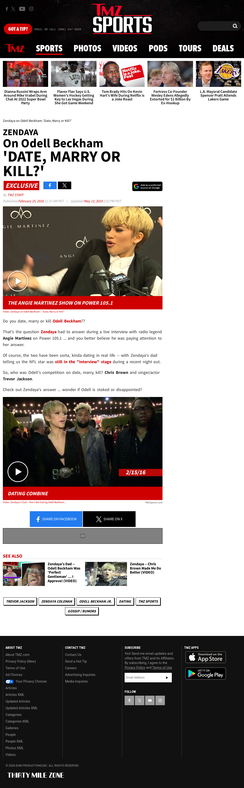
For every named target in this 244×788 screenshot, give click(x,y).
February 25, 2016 (31, 201)
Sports (49, 49)
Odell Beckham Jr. (95, 601)
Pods (158, 49)
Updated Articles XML (21, 708)
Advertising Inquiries (80, 675)
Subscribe (167, 677)
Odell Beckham (67, 321)
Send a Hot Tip (76, 661)
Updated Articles (17, 701)
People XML (14, 741)
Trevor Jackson (20, 601)
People (10, 735)
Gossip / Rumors (82, 611)
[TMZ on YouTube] (150, 700)
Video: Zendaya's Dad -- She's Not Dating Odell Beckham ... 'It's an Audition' (35, 502)
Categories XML (17, 721)
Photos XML (14, 748)
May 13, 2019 (93, 201)
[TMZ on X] (14, 9)
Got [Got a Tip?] (18, 29)
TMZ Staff (15, 195)
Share (56, 519)
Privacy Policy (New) (20, 661)
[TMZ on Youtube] (22, 9)
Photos (87, 49)
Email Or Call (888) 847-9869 (57, 29)
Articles (11, 688)
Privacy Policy (135, 667)
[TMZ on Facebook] (7, 9)
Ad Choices (13, 675)
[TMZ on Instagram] (31, 9)
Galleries (11, 728)
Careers (70, 668)
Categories (13, 715)
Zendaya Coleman (56, 601)
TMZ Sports (148, 601)
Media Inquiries (76, 681)
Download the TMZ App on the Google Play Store (205, 674)
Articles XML (15, 695)
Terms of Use (15, 668)
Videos (124, 49)
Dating (125, 601)
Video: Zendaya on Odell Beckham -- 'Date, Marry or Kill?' (34, 311)
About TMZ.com (17, 655)
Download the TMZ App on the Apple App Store (205, 657)
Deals (223, 49)
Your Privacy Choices (26, 681)
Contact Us (73, 655)
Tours (190, 49)
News (15, 48)
